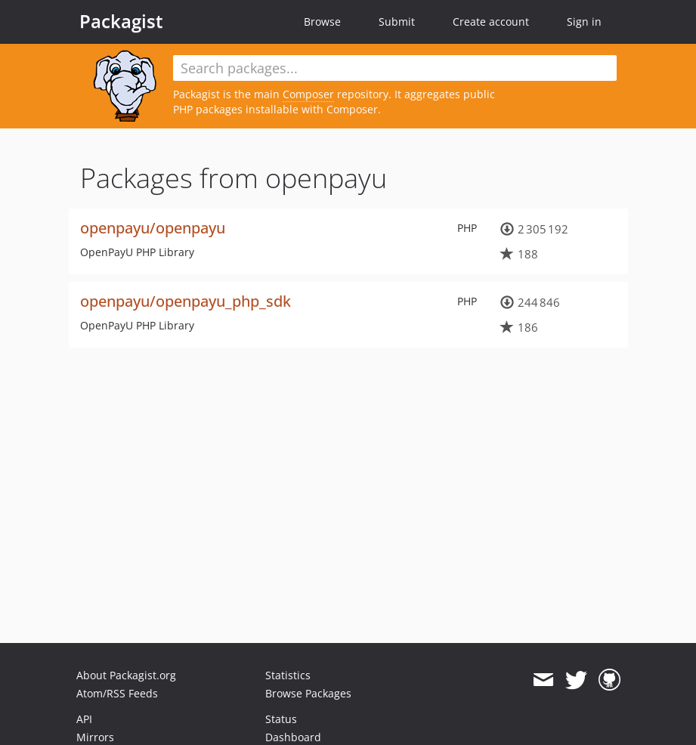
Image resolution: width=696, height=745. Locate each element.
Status (281, 719)
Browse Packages (308, 693)
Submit (397, 21)
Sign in (584, 21)
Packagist (121, 21)
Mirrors (95, 737)
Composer (308, 94)
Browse (322, 21)
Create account (491, 21)
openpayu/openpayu (152, 228)
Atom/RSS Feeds (117, 693)
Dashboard (293, 737)
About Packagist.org (126, 675)
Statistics (288, 675)
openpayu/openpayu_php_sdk (185, 301)
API (84, 719)
